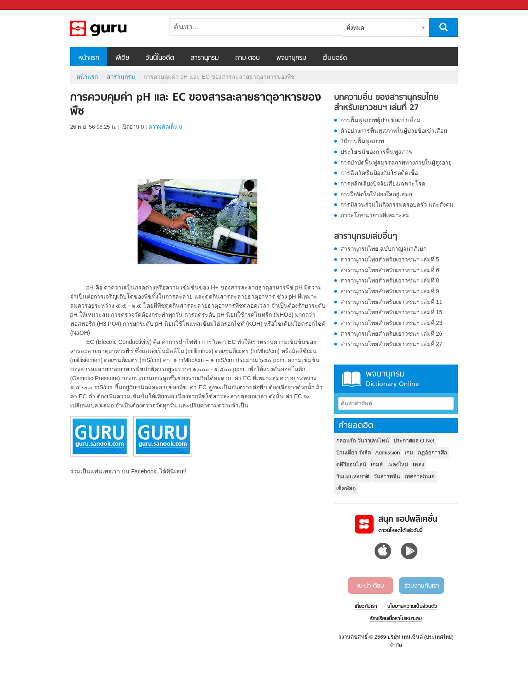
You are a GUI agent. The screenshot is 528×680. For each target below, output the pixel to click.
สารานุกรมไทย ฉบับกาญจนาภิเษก (383, 248)
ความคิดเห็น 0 (165, 127)
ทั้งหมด (355, 27)
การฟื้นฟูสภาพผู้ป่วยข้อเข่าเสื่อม (380, 120)
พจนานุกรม (291, 58)
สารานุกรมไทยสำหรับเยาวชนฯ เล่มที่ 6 (389, 270)
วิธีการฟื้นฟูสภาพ (362, 141)
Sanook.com (24, 5)
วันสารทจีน (387, 476)
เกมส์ (377, 464)
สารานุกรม (205, 58)
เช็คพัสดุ (346, 488)
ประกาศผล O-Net (414, 441)
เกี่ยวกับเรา (366, 606)
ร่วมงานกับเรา (421, 586)
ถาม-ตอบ (247, 58)
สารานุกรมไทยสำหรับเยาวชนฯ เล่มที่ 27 (391, 344)
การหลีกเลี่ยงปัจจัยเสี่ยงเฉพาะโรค (382, 183)
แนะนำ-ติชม (370, 586)
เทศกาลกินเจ (420, 476)
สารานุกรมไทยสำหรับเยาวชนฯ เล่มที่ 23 (391, 323)
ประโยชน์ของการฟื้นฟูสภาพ (376, 151)
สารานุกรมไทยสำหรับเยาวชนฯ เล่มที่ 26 (391, 333)
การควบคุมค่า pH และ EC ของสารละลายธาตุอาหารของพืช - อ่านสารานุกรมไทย (113, 28)
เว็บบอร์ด (335, 58)
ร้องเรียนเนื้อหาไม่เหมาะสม (396, 619)
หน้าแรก (88, 58)
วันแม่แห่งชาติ (352, 476)
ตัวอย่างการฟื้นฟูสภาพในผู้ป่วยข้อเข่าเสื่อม (393, 130)
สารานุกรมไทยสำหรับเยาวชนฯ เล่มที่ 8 (389, 280)
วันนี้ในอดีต (160, 58)
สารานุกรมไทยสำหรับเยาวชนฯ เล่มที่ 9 (389, 291)
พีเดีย (122, 58)
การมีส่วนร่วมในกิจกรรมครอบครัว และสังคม (396, 204)
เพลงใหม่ (397, 464)
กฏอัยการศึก (432, 452)
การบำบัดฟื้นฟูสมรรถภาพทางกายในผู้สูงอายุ (396, 162)
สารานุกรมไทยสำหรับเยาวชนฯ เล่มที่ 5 (389, 259)
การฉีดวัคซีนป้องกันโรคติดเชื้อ (379, 172)
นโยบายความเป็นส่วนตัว (412, 606)
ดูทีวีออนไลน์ (351, 464)
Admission (387, 452)
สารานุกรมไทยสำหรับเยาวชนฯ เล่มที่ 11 (391, 302)
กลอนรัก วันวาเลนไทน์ (362, 441)
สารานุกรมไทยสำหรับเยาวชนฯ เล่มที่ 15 (391, 312)
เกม (409, 452)
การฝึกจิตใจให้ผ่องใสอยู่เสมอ (376, 194)
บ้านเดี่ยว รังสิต (353, 452)
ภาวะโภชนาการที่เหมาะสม (375, 215)
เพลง (418, 464)
